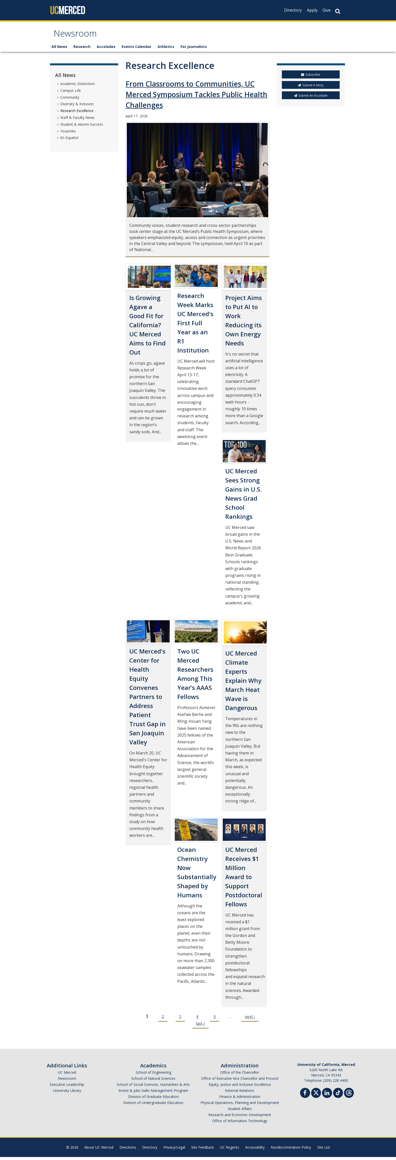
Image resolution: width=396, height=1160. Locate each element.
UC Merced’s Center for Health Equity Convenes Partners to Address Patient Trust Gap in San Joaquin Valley (147, 699)
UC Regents (229, 1150)
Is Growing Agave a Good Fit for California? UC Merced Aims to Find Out (147, 327)
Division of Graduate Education (153, 1099)
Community (69, 100)
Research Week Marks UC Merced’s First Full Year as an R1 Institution (195, 325)
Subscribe (310, 78)
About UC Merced (98, 1150)
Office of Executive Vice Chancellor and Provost (240, 1081)
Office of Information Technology (239, 1123)
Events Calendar (136, 49)
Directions (127, 1150)
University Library (67, 1093)
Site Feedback (202, 1150)
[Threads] (349, 1095)
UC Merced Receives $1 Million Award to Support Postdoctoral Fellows (243, 879)
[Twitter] (316, 1095)
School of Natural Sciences (153, 1081)
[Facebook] (305, 1096)
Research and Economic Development (239, 1117)
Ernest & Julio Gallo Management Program (153, 1093)
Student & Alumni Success (81, 127)
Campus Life (70, 93)
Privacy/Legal (174, 1150)
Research (81, 49)
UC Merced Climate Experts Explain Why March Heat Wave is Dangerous (243, 683)
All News (59, 49)
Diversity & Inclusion (77, 107)
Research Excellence (76, 114)
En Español (69, 141)
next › (250, 1019)
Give (327, 10)
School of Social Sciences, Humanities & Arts (153, 1087)
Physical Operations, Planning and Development (240, 1105)
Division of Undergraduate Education (153, 1105)
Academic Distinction (77, 86)
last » (200, 1026)
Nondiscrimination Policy (291, 1150)
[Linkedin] (327, 1096)
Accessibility (255, 1150)
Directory (293, 10)
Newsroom (78, 36)
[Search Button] (337, 11)
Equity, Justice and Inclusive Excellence (240, 1087)
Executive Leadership (67, 1087)
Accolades (106, 49)
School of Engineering (153, 1075)
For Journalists (194, 49)
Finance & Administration (239, 1099)
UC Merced (67, 1075)
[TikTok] (338, 1095)
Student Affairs (240, 1111)
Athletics (166, 49)
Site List (323, 1150)
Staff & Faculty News (77, 120)
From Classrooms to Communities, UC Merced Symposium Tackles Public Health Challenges (196, 97)
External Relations (239, 1093)
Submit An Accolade (311, 98)
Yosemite (68, 134)
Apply (312, 10)
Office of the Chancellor (239, 1075)
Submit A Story (311, 88)
